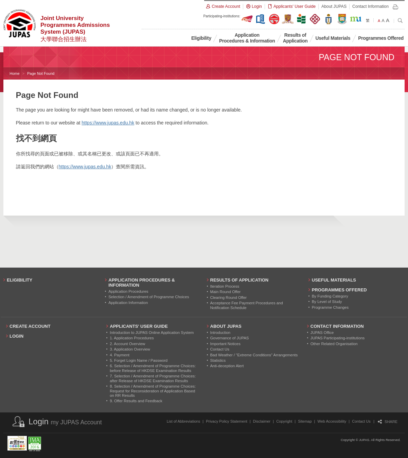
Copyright (284, 421)
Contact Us (361, 421)
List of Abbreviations (183, 421)
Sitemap (305, 421)
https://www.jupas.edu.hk (108, 122)
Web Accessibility (332, 421)
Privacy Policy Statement (226, 421)
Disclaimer (261, 421)
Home (14, 73)
